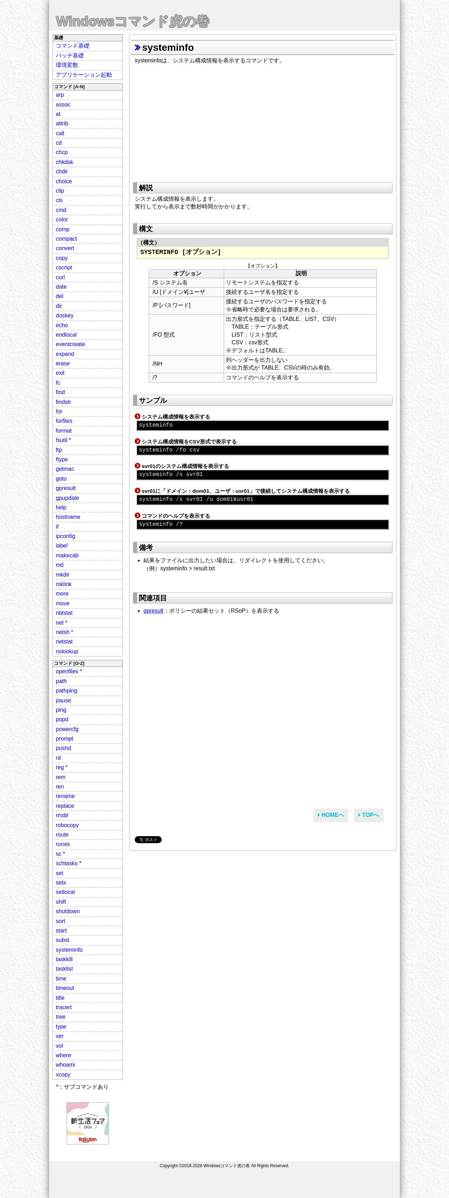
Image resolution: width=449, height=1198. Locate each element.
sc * (60, 854)
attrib (62, 123)
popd (62, 719)
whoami (65, 1065)
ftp (59, 450)
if (57, 527)
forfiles (64, 421)
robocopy (67, 825)
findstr (63, 402)
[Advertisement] (262, 121)
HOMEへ (331, 815)
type (61, 1027)
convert (65, 248)
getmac (65, 469)
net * (61, 623)
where (63, 1055)
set (59, 873)
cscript (64, 267)
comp (62, 229)
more (62, 594)
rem (61, 777)
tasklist (64, 969)
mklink (64, 584)
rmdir (62, 815)
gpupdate (67, 498)
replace (65, 806)
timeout (65, 988)
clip (60, 191)
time (61, 979)
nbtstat (64, 613)
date (61, 287)
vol (59, 1046)
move (62, 603)
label (62, 546)
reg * (62, 767)
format (64, 431)
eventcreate (70, 344)
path (61, 681)
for (59, 411)
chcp (62, 152)
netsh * (64, 632)
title (60, 998)
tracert (64, 1007)
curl (60, 277)
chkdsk (64, 162)
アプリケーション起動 (84, 75)
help (61, 507)
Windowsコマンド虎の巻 (132, 21)
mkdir (62, 575)
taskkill (64, 959)
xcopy (63, 1074)
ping (61, 710)
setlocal (65, 892)
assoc (63, 105)
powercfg (67, 729)
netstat (64, 642)
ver (59, 1036)
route (62, 835)
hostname (68, 517)
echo (62, 325)
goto (61, 479)
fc (58, 383)
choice (64, 181)
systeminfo (69, 950)
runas (63, 844)
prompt (64, 739)
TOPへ (368, 815)
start (61, 931)
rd (58, 758)
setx (61, 883)
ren (60, 787)
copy (62, 258)
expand (65, 354)
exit (60, 373)
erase (63, 363)
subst (62, 940)
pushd (63, 748)
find (60, 392)
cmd (61, 210)
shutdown (68, 911)
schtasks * (68, 863)
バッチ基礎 (70, 55)
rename (65, 796)
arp (60, 95)
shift (61, 902)
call (60, 133)
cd (59, 143)
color (62, 219)
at (58, 114)
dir (59, 306)
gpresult (66, 488)
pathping (66, 691)
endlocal (66, 335)
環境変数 (67, 65)
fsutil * (63, 440)
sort (60, 921)
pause (63, 700)
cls (59, 200)
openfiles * (69, 671)
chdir (62, 171)
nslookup (67, 651)
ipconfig (65, 536)
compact (66, 239)
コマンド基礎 (72, 46)
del (59, 296)
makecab (67, 555)
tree (61, 1017)
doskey (65, 315)
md (59, 565)
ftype (62, 459)
